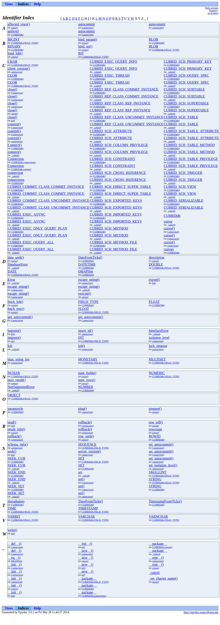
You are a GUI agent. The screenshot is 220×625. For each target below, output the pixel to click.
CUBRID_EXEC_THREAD (109, 75)
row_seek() (86, 436)
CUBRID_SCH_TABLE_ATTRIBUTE (191, 131)
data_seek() (16, 257)
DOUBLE (156, 264)
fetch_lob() (15, 302)
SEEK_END (16, 472)
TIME (12, 508)
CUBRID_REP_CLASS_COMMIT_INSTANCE (124, 89)
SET (81, 458)
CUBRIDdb (17, 34)
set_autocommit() (161, 444)
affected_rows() (19, 24)
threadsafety (16, 501)
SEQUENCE (87, 444)
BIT (81, 53)
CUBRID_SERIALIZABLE (183, 200)
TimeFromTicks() (90, 501)
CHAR (12, 61)
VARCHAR (86, 516)
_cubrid (96, 72)
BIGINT (14, 39)
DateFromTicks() (90, 257)
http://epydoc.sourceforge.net (201, 612)
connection (157, 27)
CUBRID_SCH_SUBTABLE (184, 89)
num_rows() (86, 380)
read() (12, 422)
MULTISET (157, 359)
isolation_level (159, 337)
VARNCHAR (158, 516)
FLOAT (154, 302)
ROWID (155, 436)
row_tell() (156, 422)
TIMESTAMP (88, 508)
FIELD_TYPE (88, 302)
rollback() (85, 422)
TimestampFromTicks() (165, 501)
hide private (211, 8)
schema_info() (18, 444)
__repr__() (156, 557)
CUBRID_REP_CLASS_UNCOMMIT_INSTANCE (126, 117)
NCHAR (14, 373)
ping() (82, 408)
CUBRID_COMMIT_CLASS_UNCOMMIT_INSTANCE (48, 200)
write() (12, 530)
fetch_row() (16, 309)
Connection (87, 27)
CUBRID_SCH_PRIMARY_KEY (188, 61)
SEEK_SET (16, 486)
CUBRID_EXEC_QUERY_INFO (113, 61)
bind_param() (87, 39)
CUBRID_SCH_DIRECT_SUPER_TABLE (120, 186)
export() (154, 279)
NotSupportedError (21, 387)
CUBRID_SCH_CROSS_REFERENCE (118, 173)
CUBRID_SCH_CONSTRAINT (112, 159)
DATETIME (87, 264)
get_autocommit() (20, 317)
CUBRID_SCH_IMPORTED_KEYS (115, 214)
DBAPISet (85, 271)
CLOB (12, 75)
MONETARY (87, 359)
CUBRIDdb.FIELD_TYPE (24, 42)
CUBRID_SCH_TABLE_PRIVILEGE (191, 159)
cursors (169, 249)
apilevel (13, 31)
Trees (9, 4)
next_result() (17, 380)
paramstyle (15, 408)
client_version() (19, 68)
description (156, 257)
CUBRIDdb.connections (23, 162)
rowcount (155, 429)
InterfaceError (159, 330)
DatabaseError (18, 264)
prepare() (155, 408)
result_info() (16, 429)
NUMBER (85, 387)
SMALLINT (157, 472)
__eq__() (14, 557)
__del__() (14, 544)
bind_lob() (15, 53)
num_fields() (87, 373)
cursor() (169, 228)
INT (81, 337)
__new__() (85, 550)
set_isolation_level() (163, 465)
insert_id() (85, 330)
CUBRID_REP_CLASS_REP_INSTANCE (120, 103)
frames (213, 10)
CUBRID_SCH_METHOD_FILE (113, 242)
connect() (14, 152)
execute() (84, 293)
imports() (14, 330)
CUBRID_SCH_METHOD (109, 228)
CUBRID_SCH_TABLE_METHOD (189, 145)
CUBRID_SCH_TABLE (181, 117)
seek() (12, 451)
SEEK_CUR (16, 458)
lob (12, 120)
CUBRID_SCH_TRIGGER (183, 173)
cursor (14, 27)
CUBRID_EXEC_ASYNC (26, 214)
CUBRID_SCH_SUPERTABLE (186, 103)
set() (81, 479)
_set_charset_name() (163, 578)
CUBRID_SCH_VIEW (180, 186)
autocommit (86, 24)
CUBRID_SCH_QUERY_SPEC (186, 75)
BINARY (14, 46)
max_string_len (19, 359)
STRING (155, 479)
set (12, 341)
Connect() (15, 145)
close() (12, 89)
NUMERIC (157, 373)
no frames (212, 13)
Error (11, 279)
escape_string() (88, 279)
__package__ (158, 544)
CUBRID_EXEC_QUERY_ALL (31, 242)
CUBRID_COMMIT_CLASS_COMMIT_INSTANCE (46, 186)
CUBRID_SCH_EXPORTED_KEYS (116, 200)
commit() (14, 124)
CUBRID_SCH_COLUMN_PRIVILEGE (119, 145)
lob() (81, 346)
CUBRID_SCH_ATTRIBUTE (111, 131)
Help (37, 4)
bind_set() (85, 46)
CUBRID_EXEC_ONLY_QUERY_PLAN (37, 228)
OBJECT (14, 395)
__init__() (85, 544)
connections (16, 180)
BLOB (153, 39)
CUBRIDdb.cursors (20, 169)
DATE (12, 271)
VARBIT (14, 516)
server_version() (89, 451)
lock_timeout (158, 346)
